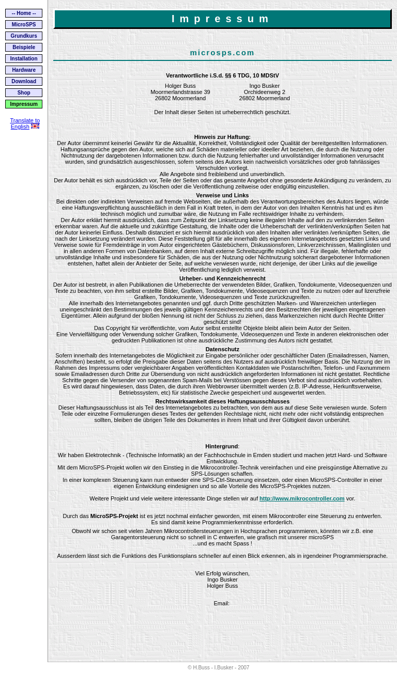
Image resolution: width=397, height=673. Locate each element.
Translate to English (25, 123)
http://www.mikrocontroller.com (302, 498)
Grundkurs (24, 36)
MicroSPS (24, 24)
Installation (24, 58)
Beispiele (23, 47)
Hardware (24, 70)
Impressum (23, 104)
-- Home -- (24, 13)
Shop (24, 93)
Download (23, 81)
